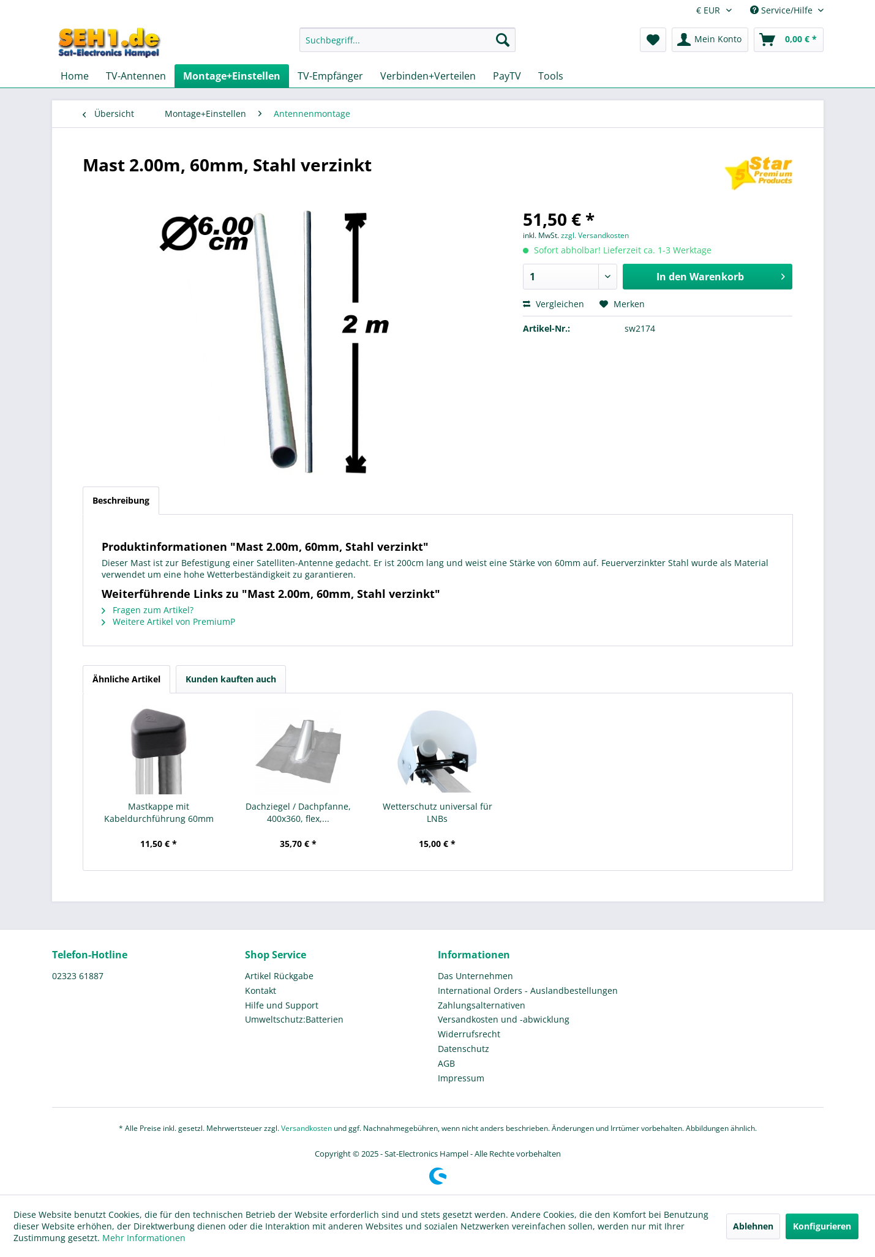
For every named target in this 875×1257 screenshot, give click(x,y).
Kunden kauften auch (231, 679)
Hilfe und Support (281, 1005)
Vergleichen (553, 304)
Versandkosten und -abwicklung (503, 1019)
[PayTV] (507, 76)
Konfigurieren (822, 1226)
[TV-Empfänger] (330, 76)
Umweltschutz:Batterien (294, 1019)
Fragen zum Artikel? (147, 610)
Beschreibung (120, 500)
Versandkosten (306, 1128)
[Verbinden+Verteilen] (428, 76)
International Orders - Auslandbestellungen (528, 990)
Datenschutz (463, 1048)
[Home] (74, 76)
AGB (446, 1063)
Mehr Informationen (144, 1238)
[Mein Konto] (710, 40)
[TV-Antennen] (136, 76)
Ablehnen (753, 1226)
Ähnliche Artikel (126, 679)
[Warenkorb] (789, 40)
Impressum (461, 1078)
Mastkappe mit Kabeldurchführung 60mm (159, 812)
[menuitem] (407, 46)
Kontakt (260, 990)
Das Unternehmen (475, 976)
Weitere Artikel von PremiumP (168, 621)
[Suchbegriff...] (407, 40)
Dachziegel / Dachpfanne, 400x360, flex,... (298, 812)
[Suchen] (503, 40)
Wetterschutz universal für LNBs (437, 812)
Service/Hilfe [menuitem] (782, 10)
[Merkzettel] (653, 40)
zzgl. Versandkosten (595, 235)
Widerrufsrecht (469, 1034)
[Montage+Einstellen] (232, 76)
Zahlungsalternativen (481, 1005)
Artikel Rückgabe (279, 976)
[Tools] (551, 76)
